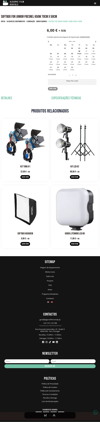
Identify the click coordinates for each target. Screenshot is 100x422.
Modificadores (41, 21)
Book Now (52, 88)
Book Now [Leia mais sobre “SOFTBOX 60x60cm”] (25, 244)
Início (3, 21)
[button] (95, 3)
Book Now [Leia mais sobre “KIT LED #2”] (74, 177)
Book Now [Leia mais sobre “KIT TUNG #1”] (25, 177)
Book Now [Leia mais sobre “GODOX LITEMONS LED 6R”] (74, 244)
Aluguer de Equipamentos (16, 21)
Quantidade (52, 74)
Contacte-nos (85, 37)
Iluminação (31, 21)
